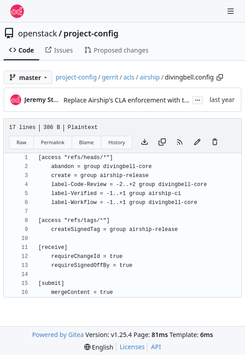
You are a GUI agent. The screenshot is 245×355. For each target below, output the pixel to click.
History (117, 142)
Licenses (132, 346)
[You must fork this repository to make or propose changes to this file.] (197, 142)
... (197, 99)
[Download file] (144, 142)
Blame (86, 142)
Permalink (52, 142)
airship (150, 77)
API (156, 346)
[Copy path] (220, 77)
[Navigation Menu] (231, 11)
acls (129, 77)
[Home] (17, 11)
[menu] (98, 347)
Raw (22, 142)
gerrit (110, 77)
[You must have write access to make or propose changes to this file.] (215, 142)
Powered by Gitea (58, 334)
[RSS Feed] (179, 142)
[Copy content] (162, 142)
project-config (91, 33)
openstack (37, 33)
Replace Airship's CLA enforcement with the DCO (135, 100)
